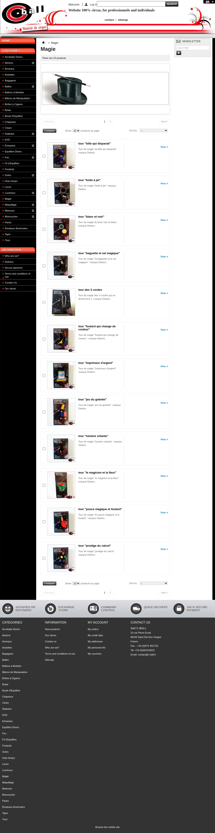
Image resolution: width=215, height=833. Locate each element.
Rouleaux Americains (16, 228)
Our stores (10, 288)
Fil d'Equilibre (12, 163)
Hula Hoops (11, 181)
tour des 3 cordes (90, 289)
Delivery (9, 262)
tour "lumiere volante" (93, 436)
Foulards (9, 169)
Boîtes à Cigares (14, 104)
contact (109, 19)
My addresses (95, 641)
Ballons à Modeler (14, 92)
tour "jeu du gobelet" (92, 399)
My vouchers (94, 653)
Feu (7, 157)
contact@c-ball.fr (147, 654)
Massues (9, 210)
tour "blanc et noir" (91, 216)
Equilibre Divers (13, 151)
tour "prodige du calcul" (94, 545)
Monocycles (11, 216)
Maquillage (10, 204)
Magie (8, 198)
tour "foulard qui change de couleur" (97, 328)
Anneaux (9, 68)
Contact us (51, 641)
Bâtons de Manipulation (17, 98)
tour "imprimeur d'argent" (95, 363)
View (163, 147)
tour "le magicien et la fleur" (97, 472)
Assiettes (10, 74)
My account (98, 622)
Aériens (9, 63)
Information (11, 250)
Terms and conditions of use (17, 275)
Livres (8, 187)
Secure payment (13, 267)
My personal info (97, 647)
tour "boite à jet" (89, 180)
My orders (93, 629)
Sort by (133, 130)
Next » (164, 121)
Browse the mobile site (107, 827)
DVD (7, 139)
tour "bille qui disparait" (94, 143)
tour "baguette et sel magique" (99, 253)
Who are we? (12, 256)
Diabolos (9, 133)
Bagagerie (10, 80)
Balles (8, 86)
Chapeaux (10, 122)
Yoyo (7, 240)
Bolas (8, 110)
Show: (68, 130)
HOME (6, 40)
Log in (93, 4)
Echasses (10, 145)
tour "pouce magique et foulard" (100, 509)
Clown (8, 128)
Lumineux (10, 193)
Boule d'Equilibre (14, 116)
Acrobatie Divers (14, 57)
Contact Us (11, 282)
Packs (8, 222)
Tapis (8, 234)
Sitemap (49, 660)
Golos (8, 175)
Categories (11, 51)
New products (52, 629)
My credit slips (95, 635)
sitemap (123, 19)
